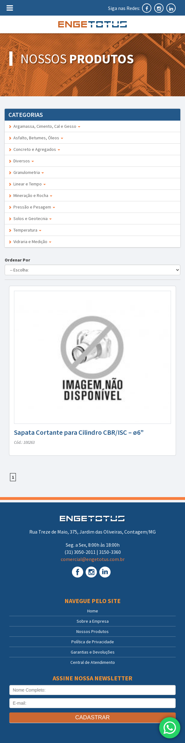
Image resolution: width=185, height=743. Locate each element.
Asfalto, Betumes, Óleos (35, 138)
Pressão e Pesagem (31, 207)
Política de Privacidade (92, 642)
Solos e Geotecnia (30, 218)
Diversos (21, 161)
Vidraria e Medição (29, 241)
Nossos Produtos (92, 631)
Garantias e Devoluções (93, 652)
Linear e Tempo (27, 184)
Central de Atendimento (92, 662)
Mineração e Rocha (30, 195)
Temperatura (24, 230)
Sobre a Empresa (93, 621)
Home (92, 611)
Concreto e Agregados (34, 149)
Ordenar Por (18, 260)
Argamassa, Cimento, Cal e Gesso (44, 126)
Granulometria (26, 172)
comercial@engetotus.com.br (93, 559)
